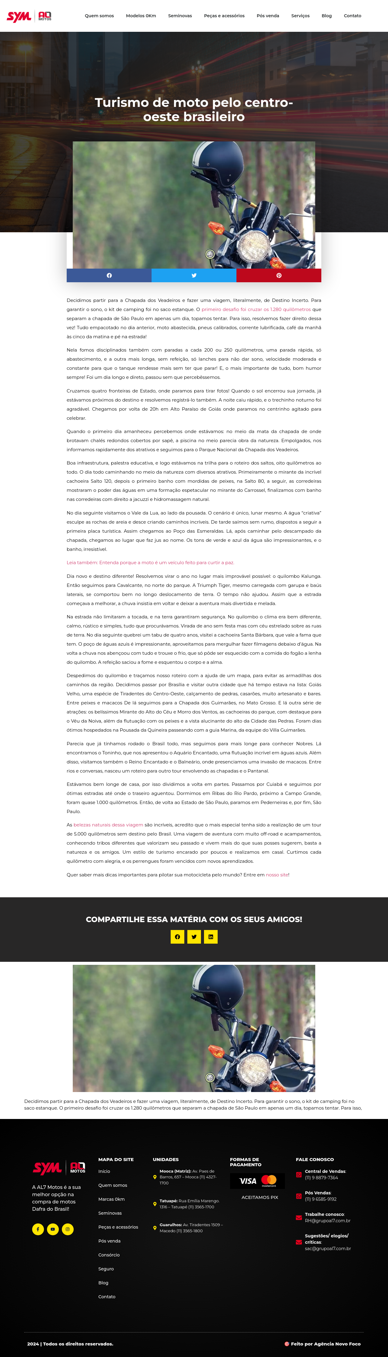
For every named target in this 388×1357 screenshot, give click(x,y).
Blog (327, 15)
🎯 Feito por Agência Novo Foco (322, 1344)
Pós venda (268, 15)
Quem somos (99, 15)
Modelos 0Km (141, 15)
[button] (109, 275)
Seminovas (180, 15)
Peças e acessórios (224, 15)
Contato (352, 15)
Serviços (300, 15)
